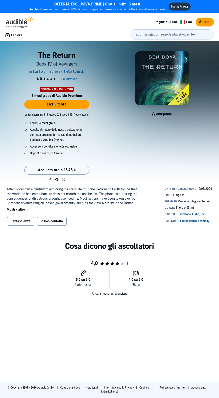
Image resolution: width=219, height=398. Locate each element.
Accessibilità (199, 387)
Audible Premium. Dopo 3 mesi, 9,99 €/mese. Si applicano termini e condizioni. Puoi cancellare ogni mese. (97, 6)
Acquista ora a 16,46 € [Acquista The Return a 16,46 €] (57, 170)
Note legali (92, 387)
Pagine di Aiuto (166, 22)
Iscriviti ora (57, 104)
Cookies (144, 387)
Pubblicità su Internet (173, 387)
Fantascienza (21, 221)
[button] (50, 179)
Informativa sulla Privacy (119, 387)
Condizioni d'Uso (70, 387)
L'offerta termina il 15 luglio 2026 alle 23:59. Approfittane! (57, 114)
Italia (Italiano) (109, 391)
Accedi (205, 22)
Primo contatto (52, 221)
